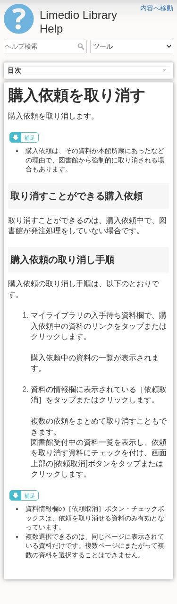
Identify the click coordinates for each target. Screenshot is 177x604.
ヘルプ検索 (81, 46)
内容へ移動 (156, 8)
